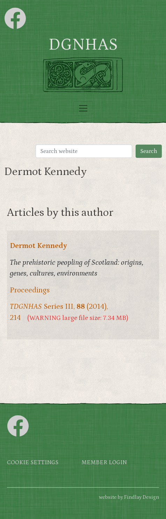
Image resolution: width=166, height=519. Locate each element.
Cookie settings (32, 462)
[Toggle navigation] (83, 108)
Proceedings (30, 290)
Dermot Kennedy (38, 246)
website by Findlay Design (129, 497)
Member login (104, 462)
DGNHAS (83, 44)
